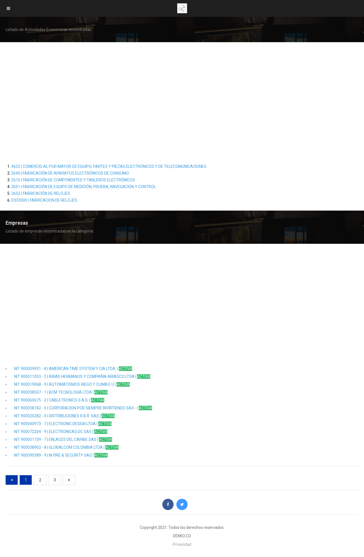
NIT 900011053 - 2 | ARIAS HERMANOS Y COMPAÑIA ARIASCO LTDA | (78, 376)
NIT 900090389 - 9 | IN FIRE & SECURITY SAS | (57, 455)
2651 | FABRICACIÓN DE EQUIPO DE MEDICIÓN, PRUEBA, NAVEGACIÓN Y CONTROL (83, 186)
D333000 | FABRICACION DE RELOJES (44, 200)
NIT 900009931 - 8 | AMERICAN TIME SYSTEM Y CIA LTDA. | (69, 368)
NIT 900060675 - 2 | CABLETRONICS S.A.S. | (55, 400)
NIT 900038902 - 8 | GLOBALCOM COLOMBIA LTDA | (62, 447)
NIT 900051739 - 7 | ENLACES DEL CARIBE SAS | (59, 439)
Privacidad (182, 544)
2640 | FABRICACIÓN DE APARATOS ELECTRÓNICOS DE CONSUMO (70, 173)
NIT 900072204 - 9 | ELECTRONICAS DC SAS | (56, 431)
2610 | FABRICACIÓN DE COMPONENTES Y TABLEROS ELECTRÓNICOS (73, 180)
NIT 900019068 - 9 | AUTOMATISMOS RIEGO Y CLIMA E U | (68, 384)
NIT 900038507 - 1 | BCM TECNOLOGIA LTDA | (57, 392)
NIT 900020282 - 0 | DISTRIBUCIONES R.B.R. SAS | (60, 416)
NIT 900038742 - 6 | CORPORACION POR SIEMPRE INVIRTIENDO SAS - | (79, 408)
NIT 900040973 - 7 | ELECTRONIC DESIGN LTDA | (59, 423)
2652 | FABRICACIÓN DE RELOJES (40, 193)
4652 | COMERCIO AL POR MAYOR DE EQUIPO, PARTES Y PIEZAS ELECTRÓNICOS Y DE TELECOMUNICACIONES (108, 166)
